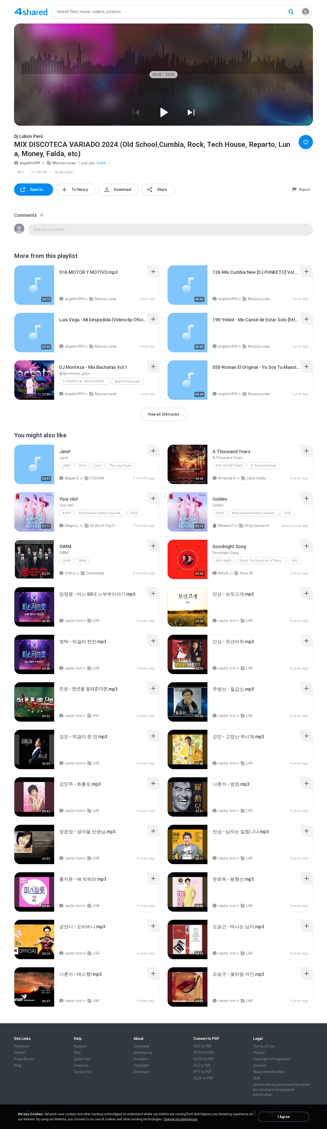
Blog (17, 1065)
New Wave (224, 560)
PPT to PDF (202, 1072)
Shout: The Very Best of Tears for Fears (263, 560)
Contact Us (82, 1072)
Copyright (141, 1065)
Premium (21, 1046)
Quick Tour (82, 1059)
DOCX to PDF (203, 1059)
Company (141, 1046)
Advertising (143, 1053)
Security (259, 1065)
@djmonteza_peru (128, 381)
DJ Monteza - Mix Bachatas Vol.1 (86, 381)
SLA (256, 1078)
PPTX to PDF (203, 1053)
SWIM (67, 560)
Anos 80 (243, 573)
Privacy (259, 1053)
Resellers (141, 1059)
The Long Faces (120, 465)
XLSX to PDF (203, 1078)
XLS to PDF (202, 1065)
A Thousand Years (264, 465)
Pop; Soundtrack (229, 465)
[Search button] (291, 12)
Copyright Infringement (272, 1059)
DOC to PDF (202, 1046)
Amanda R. (224, 478)
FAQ (77, 1053)
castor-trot (70, 621)
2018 (82, 465)
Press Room (24, 1059)
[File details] (34, 285)
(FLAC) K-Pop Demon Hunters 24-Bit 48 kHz (101, 526)
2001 (295, 560)
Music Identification (268, 1072)
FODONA (94, 478)
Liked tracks (253, 478)
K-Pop (67, 513)
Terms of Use (264, 1046)
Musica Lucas (61, 163)
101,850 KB (39, 172)
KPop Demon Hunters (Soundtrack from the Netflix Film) (102, 513)
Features (81, 1065)
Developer (142, 1072)
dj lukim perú (64, 172)
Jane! (67, 465)
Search (20, 1053)
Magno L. (69, 526)
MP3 (20, 172)
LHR (93, 621)
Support (80, 1046)
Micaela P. (223, 526)
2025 (134, 513)
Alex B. (221, 573)
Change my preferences (180, 1119)
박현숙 (67, 573)
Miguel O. (69, 478)
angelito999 (27, 163)
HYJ (93, 716)
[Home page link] (31, 11)
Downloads (92, 573)
